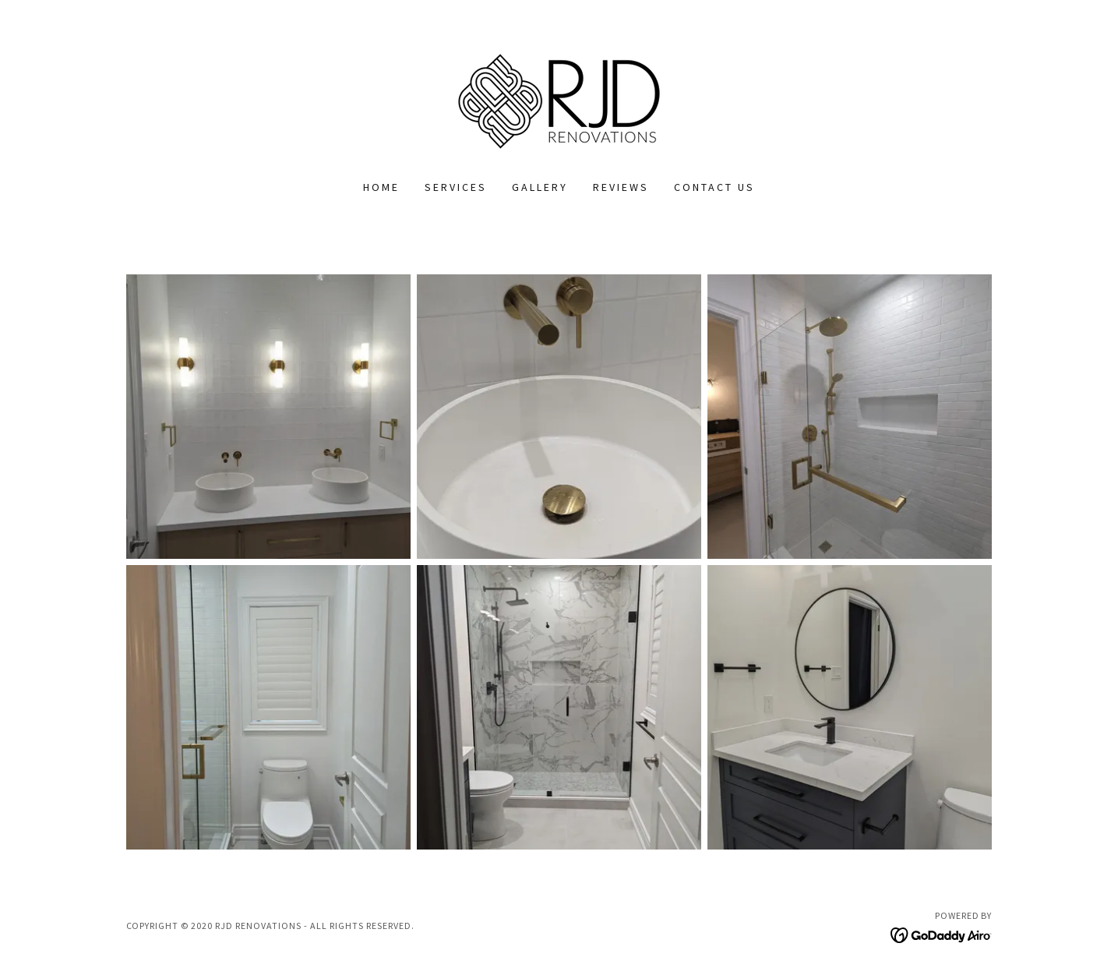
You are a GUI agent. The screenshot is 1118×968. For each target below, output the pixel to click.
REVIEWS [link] (621, 187)
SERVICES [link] (456, 187)
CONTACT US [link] (714, 187)
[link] (559, 100)
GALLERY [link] (540, 187)
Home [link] (381, 187)
